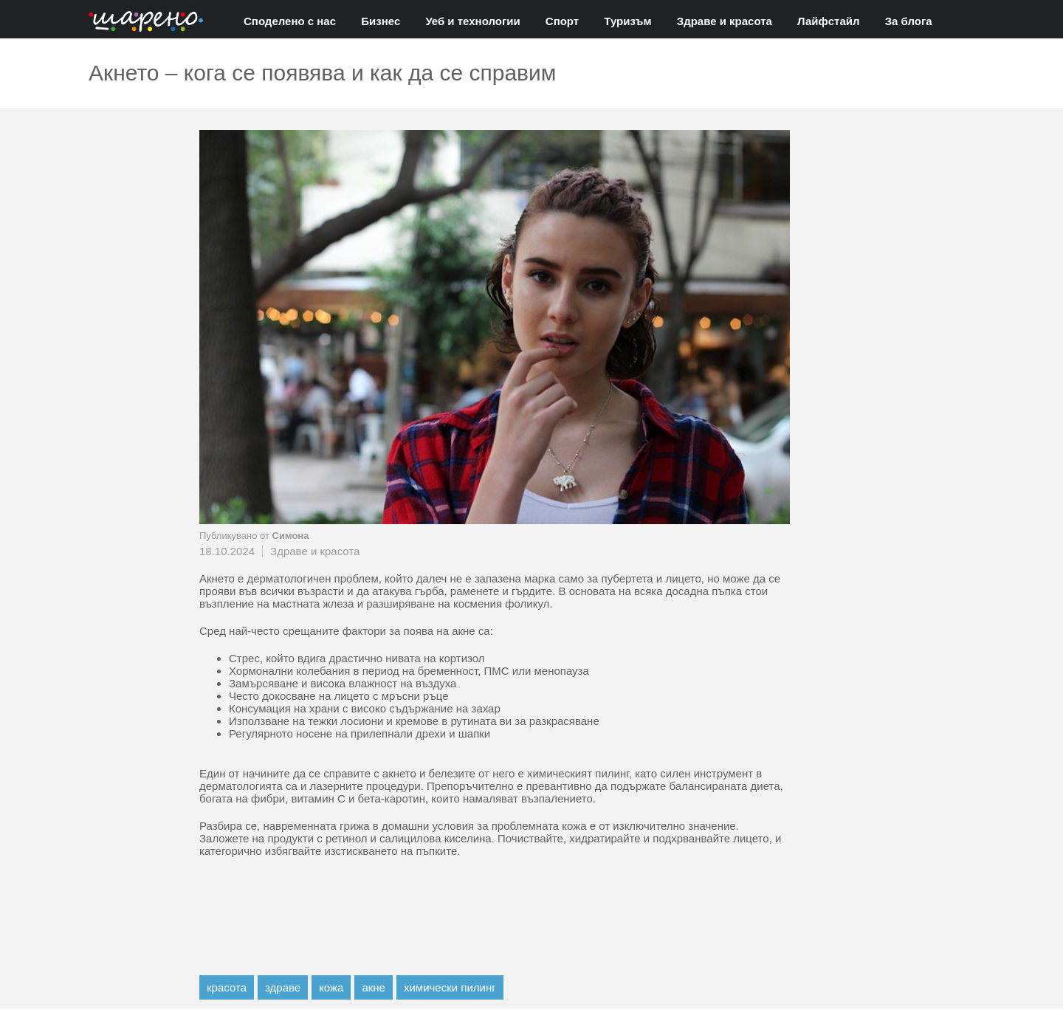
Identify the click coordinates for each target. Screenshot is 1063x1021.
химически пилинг (450, 987)
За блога (908, 21)
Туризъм (627, 21)
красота (227, 987)
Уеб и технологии (472, 21)
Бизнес (380, 21)
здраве (282, 987)
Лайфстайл (828, 21)
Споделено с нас (290, 21)
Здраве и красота (724, 21)
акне (373, 987)
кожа (331, 987)
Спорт (562, 21)
